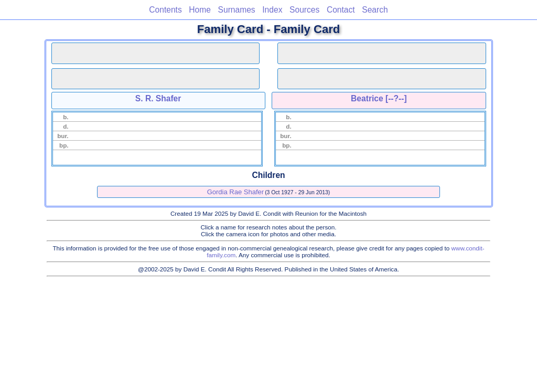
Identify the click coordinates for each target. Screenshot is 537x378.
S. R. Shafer (158, 98)
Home (200, 9)
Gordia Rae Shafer (235, 192)
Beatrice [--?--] (379, 98)
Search (375, 9)
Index (272, 9)
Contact (341, 9)
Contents (165, 9)
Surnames (236, 9)
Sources (304, 9)
